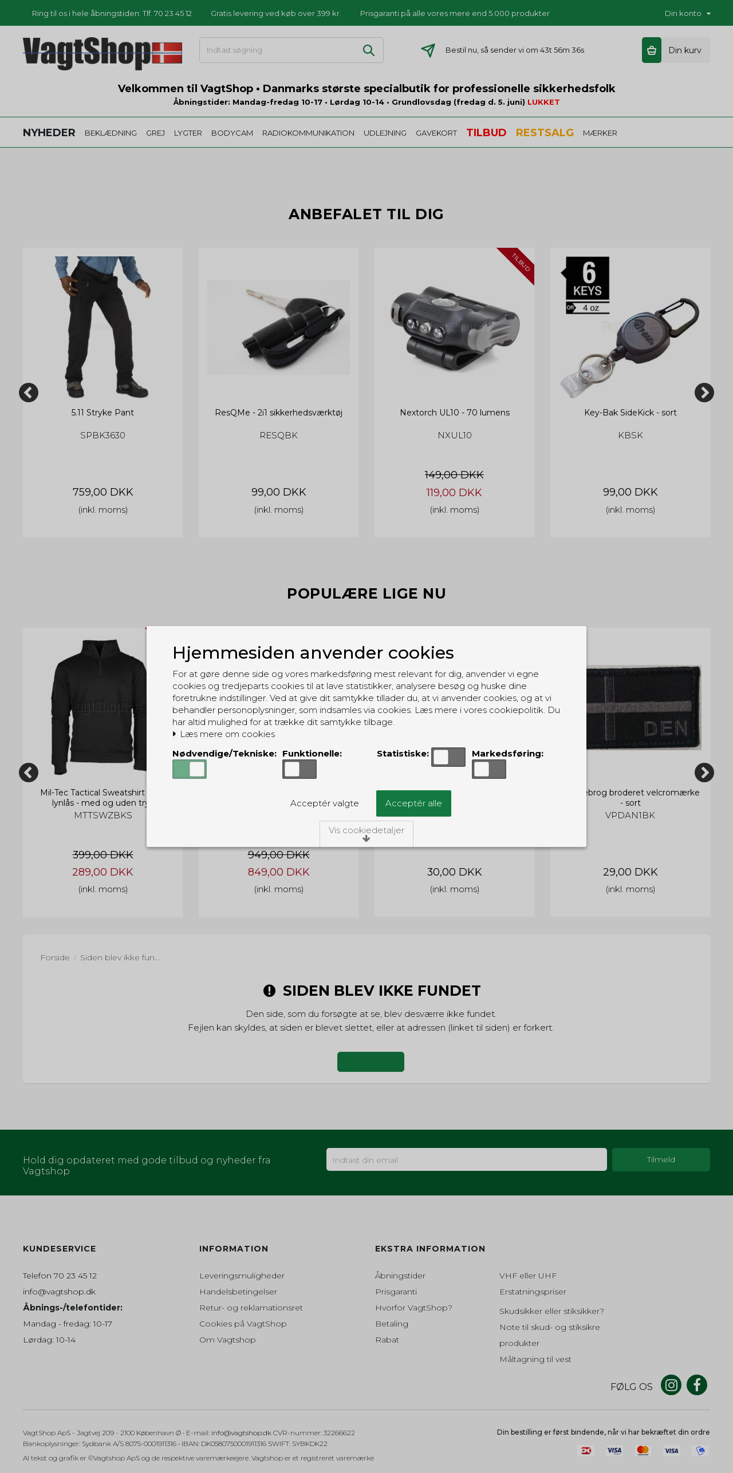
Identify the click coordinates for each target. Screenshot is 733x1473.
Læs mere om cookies (223, 734)
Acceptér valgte (324, 803)
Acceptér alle (413, 803)
